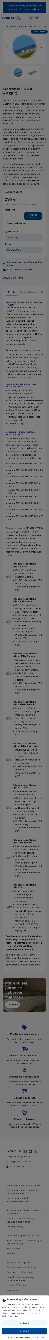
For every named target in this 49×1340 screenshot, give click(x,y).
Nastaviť (24, 1323)
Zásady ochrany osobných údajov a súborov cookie (24, 1337)
